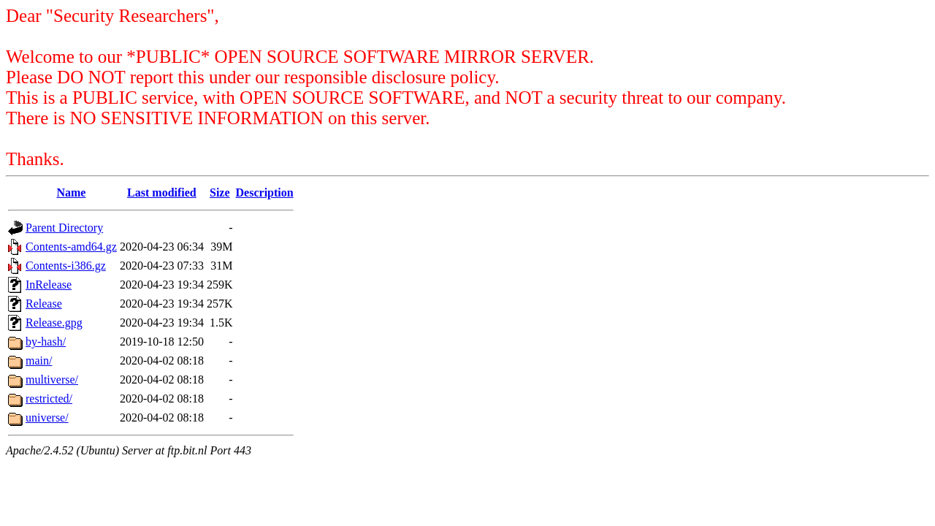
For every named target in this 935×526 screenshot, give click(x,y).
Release (44, 303)
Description (265, 192)
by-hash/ (46, 341)
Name (70, 192)
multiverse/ (52, 379)
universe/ (47, 417)
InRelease (49, 284)
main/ (39, 360)
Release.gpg (54, 322)
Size (220, 192)
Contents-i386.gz (66, 265)
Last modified (161, 192)
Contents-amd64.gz (71, 246)
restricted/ (49, 398)
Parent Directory (64, 227)
